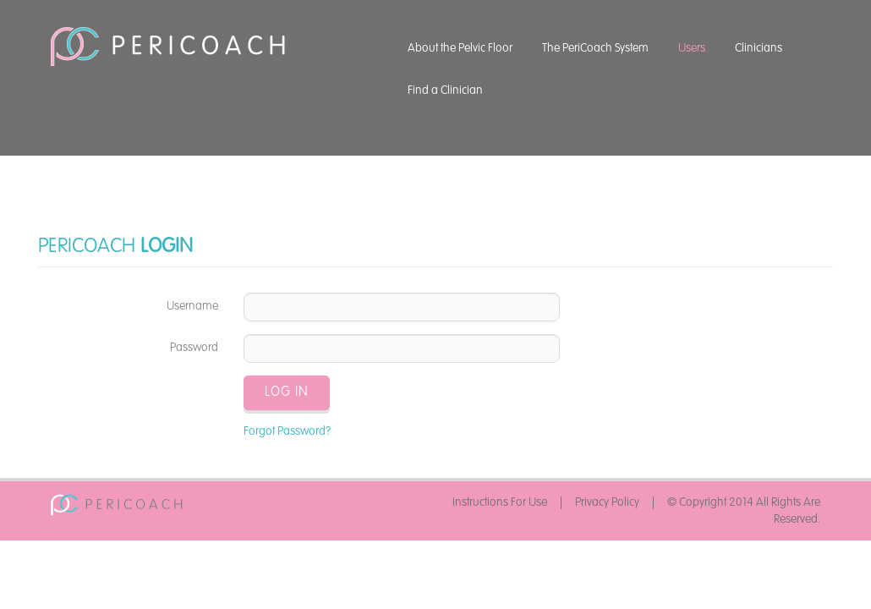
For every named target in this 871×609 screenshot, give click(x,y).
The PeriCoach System (595, 48)
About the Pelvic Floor (460, 48)
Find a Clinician (445, 90)
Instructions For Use (499, 502)
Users (691, 48)
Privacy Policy (607, 502)
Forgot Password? (287, 431)
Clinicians (758, 48)
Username (192, 306)
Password (194, 348)
